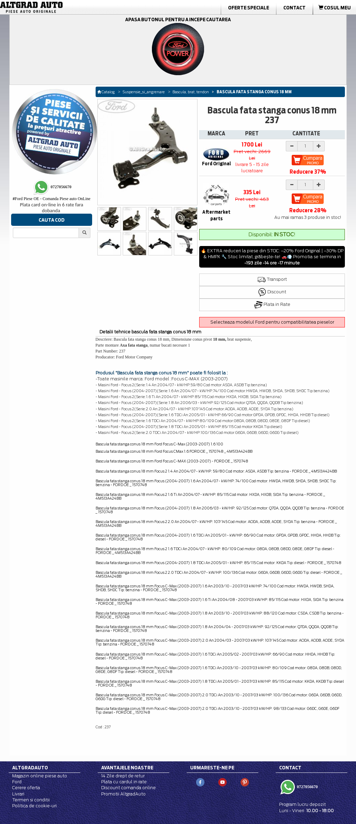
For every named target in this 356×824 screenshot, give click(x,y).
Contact (294, 7)
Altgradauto (30, 767)
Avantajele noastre (127, 767)
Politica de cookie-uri (34, 805)
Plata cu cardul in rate (124, 781)
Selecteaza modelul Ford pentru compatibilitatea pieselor (272, 322)
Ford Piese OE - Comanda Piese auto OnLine (51, 198)
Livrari (18, 794)
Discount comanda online (128, 787)
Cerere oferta (26, 787)
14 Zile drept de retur (123, 775)
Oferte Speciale (248, 7)
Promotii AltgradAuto (123, 794)
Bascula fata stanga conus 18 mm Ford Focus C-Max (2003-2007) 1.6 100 (159, 444)
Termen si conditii (31, 799)
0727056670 (307, 786)
